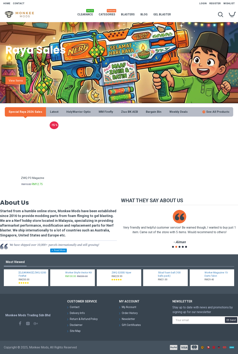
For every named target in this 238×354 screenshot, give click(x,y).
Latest (54, 112)
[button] (173, 247)
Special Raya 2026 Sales (25, 112)
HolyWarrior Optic (78, 112)
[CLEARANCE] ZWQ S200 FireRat (32, 274)
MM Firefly (106, 112)
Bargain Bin (153, 112)
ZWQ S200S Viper (121, 272)
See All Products (217, 112)
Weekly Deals (178, 112)
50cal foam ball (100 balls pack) (169, 274)
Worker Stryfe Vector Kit (78, 272)
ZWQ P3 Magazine (32, 178)
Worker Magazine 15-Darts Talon (216, 274)
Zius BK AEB (129, 112)
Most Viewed (15, 262)
